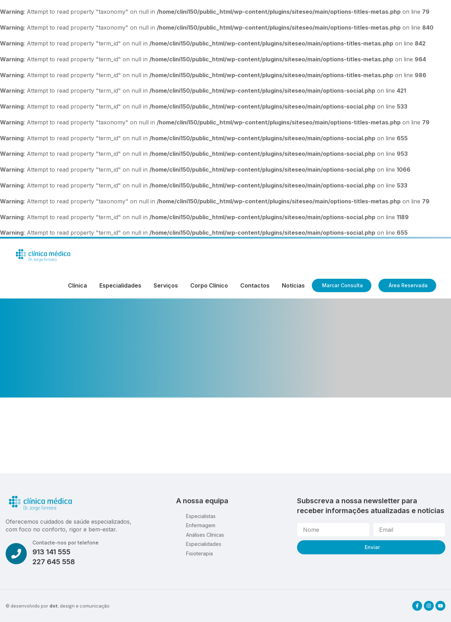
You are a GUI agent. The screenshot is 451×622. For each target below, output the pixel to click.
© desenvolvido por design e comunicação (58, 606)
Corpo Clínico (209, 285)
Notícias (293, 285)
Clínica (77, 285)
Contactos (255, 285)
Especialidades (120, 285)
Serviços (166, 285)
